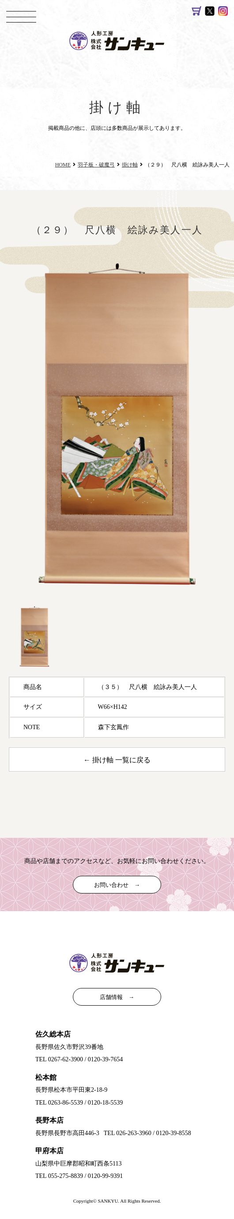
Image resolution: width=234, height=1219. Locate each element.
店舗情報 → (117, 997)
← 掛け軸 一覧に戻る (117, 760)
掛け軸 (130, 165)
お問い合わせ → (117, 885)
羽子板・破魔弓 (96, 165)
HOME (63, 165)
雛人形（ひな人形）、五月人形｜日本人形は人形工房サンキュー (121, 40)
